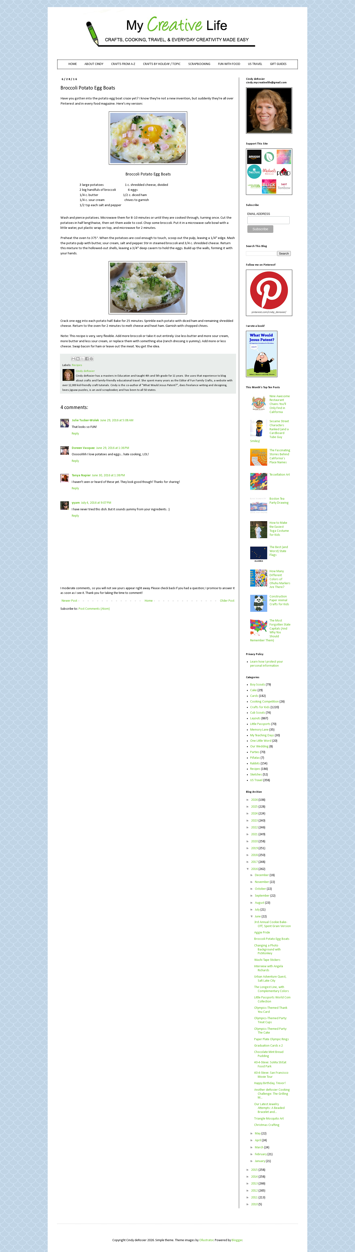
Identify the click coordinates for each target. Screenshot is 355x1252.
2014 (254, 1177)
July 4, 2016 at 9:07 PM (96, 503)
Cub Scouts (257, 713)
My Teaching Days (262, 735)
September (262, 896)
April (258, 1140)
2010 (254, 1204)
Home (149, 601)
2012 (254, 1190)
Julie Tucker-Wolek (85, 420)
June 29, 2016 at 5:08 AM (116, 420)
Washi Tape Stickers (267, 960)
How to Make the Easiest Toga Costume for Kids (279, 529)
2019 (254, 848)
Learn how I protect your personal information (266, 664)
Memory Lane (259, 730)
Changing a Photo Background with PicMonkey (267, 949)
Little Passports (260, 724)
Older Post (227, 601)
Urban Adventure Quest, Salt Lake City (270, 979)
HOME (72, 64)
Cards (254, 696)
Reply (75, 433)
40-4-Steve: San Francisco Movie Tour (271, 1075)
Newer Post (69, 601)
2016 (254, 869)
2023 (254, 820)
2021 (254, 834)
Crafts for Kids (260, 707)
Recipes (77, 365)
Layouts (255, 718)
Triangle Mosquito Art (269, 1118)
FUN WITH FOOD (229, 64)
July (257, 909)
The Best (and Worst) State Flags (279, 551)
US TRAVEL (255, 64)
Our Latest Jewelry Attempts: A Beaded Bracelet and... (269, 1108)
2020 (254, 841)
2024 (254, 813)
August (260, 903)
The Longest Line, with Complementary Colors (271, 989)
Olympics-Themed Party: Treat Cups (270, 1020)
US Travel (256, 780)
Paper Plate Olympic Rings (271, 1039)
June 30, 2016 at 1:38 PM (108, 475)
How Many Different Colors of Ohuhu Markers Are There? (280, 579)
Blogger (237, 1240)
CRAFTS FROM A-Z (123, 64)
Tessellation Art (280, 475)
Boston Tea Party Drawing (279, 501)
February (261, 1154)
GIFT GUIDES (278, 64)
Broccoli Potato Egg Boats (271, 939)
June (258, 916)
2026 (254, 800)
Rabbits (255, 763)
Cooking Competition (264, 701)
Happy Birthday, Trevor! (270, 1083)
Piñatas (255, 758)
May (258, 1133)
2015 (254, 1170)
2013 (254, 1183)
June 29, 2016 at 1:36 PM (112, 448)
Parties (254, 752)
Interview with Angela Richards (268, 968)
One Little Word (260, 741)
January (260, 1161)
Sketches (256, 774)
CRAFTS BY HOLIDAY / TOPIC (162, 64)
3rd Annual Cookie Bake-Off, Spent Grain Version (272, 924)
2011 (254, 1197)
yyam (76, 503)
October (261, 889)
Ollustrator (206, 1240)
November (262, 882)
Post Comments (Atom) (94, 609)
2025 (254, 807)
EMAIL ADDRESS (258, 214)
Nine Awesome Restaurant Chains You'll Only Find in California (280, 404)
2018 (254, 855)
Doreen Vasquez (83, 448)
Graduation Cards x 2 (268, 1046)
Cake (253, 690)
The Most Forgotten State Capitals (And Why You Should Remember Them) (270, 630)
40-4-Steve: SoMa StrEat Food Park (270, 1064)
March (259, 1147)
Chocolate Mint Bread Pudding (268, 1054)
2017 (254, 862)
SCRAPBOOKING (199, 64)
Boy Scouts (257, 684)
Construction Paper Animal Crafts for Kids (279, 600)
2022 (254, 827)
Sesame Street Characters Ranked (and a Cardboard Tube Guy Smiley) (269, 431)
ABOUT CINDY (94, 64)
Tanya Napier (81, 475)
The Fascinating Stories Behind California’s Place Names (280, 456)
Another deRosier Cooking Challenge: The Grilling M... (272, 1094)
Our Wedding (259, 746)
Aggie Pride (262, 932)
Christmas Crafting (266, 1125)
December (262, 875)
